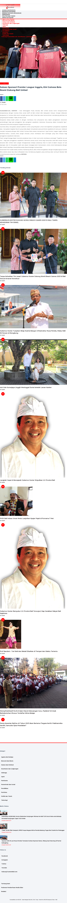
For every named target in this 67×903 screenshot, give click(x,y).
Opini (4, 26)
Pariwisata (5, 28)
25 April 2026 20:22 (6, 832)
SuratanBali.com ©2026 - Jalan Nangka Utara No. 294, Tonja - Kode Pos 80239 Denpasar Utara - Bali (33, 899)
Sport (4, 83)
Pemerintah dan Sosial (9, 29)
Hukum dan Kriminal (8, 22)
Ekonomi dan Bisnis (8, 20)
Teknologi (5, 35)
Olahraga (5, 25)
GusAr (4, 102)
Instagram (4, 860)
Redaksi (3, 891)
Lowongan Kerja (31, 36)
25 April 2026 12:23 (6, 845)
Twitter (3, 864)
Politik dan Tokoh (7, 33)
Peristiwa (5, 32)
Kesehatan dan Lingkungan (11, 13)
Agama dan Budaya (8, 19)
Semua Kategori (7, 17)
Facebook (4, 856)
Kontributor (21, 36)
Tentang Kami (5, 883)
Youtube (4, 867)
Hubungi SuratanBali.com (9, 36)
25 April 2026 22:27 (6, 820)
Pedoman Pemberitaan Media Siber (12, 887)
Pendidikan (5, 30)
